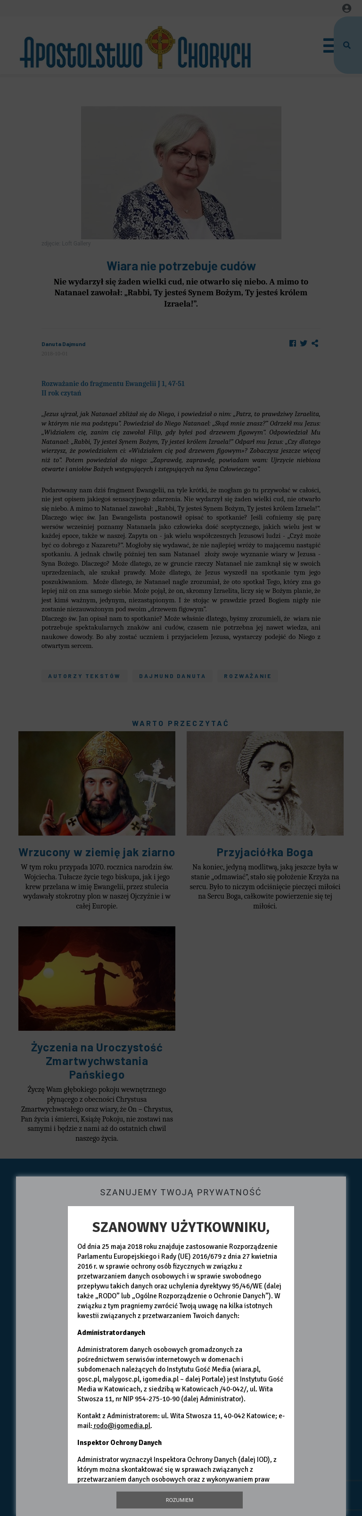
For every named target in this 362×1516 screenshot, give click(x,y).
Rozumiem (180, 1499)
